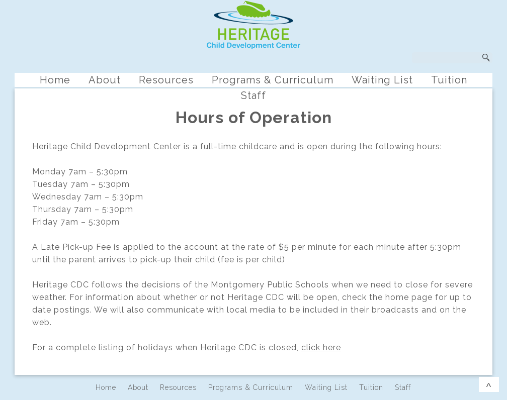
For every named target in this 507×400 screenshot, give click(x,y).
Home (55, 80)
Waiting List (382, 80)
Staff (253, 95)
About (105, 80)
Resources (166, 80)
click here (321, 347)
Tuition (449, 80)
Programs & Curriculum (272, 80)
